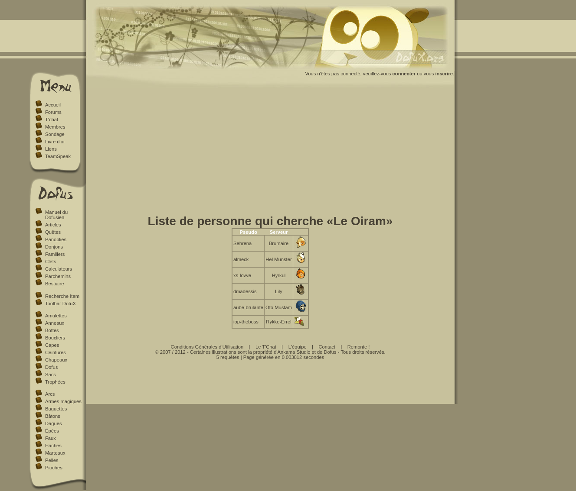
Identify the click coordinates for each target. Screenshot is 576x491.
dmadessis (244, 291)
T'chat (51, 119)
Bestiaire (54, 283)
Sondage (55, 134)
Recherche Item (62, 296)
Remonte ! (358, 346)
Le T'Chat (265, 346)
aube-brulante (248, 307)
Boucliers (55, 337)
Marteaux (55, 452)
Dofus (51, 367)
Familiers (55, 254)
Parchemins (58, 276)
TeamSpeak (58, 156)
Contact (326, 346)
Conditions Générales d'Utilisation (207, 346)
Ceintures (55, 352)
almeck (241, 259)
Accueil (53, 104)
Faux (50, 438)
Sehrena (242, 243)
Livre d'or (55, 141)
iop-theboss (246, 321)
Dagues (53, 423)
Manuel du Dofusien (56, 215)
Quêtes (53, 232)
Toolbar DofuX (60, 303)
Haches (53, 445)
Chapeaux (56, 359)
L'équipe (297, 346)
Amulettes (56, 315)
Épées (52, 430)
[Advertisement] (270, 152)
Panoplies (55, 239)
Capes (52, 345)
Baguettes (56, 408)
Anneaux (54, 323)
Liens (51, 149)
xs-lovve (242, 275)
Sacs (50, 374)
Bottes (52, 330)
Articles (53, 224)
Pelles (51, 460)
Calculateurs (58, 268)
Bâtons (52, 416)
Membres (55, 126)
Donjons (54, 246)
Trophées (55, 381)
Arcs (50, 394)
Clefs (50, 261)
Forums (53, 112)
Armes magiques (63, 401)
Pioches (53, 467)
